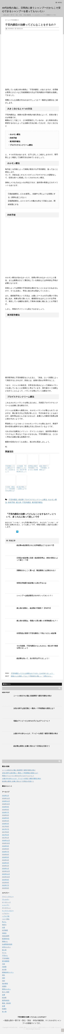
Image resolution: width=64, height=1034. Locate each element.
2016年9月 (5, 846)
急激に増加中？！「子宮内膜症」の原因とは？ (44, 467)
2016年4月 (5, 860)
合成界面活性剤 (7, 944)
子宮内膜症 (13, 500)
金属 (3, 1006)
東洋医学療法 (37, 502)
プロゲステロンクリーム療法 (35, 500)
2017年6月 (5, 832)
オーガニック (6, 902)
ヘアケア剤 (5, 916)
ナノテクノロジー (8, 910)
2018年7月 (5, 812)
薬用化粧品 (5, 1000)
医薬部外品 (5, 938)
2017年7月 (5, 829)
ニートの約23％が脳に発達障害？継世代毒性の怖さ (32, 696)
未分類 (4, 969)
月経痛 (4, 967)
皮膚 (3, 995)
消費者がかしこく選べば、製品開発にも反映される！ (36, 570)
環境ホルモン (6, 989)
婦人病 (4, 950)
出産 (3, 927)
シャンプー (5, 905)
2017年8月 (5, 826)
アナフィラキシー (8, 896)
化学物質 (5, 930)
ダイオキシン (6, 908)
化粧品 (4, 933)
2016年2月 (5, 865)
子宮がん (5, 955)
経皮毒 (21, 500)
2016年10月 (6, 843)
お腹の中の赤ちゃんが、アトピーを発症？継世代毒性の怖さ (35, 733)
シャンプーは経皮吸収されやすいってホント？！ (35, 595)
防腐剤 (4, 1009)
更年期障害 (5, 961)
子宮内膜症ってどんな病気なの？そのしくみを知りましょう (10, 468)
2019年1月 (5, 795)
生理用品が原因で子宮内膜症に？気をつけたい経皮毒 (33, 467)
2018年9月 (5, 807)
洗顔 (3, 981)
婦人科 (18, 502)
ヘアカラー (5, 913)
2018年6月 (5, 815)
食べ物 (4, 1011)
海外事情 (5, 983)
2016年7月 (5, 851)
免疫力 (4, 924)
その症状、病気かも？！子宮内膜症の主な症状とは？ (10, 488)
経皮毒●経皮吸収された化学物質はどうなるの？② (35, 545)
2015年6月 (5, 888)
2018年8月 (5, 809)
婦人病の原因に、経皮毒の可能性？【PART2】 (34, 608)
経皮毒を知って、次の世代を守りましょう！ (33, 658)
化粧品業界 (5, 936)
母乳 (3, 975)
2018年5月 (5, 818)
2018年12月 (6, 798)
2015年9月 (5, 879)
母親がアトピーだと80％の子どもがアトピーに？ (31, 721)
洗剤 (3, 978)
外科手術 (11, 502)
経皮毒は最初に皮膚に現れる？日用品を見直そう (31, 746)
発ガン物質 (5, 992)
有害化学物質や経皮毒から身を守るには (31, 583)
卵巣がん (5, 941)
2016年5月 (5, 857)
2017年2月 (5, 835)
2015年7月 (5, 885)
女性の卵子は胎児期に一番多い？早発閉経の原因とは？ (34, 708)
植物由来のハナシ (8, 972)
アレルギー (5, 899)
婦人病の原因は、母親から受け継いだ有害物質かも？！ (37, 621)
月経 (3, 964)
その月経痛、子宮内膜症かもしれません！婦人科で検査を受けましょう (21, 468)
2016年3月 (5, 863)
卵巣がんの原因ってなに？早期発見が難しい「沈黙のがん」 (32, 676)
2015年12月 (6, 871)
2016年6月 (5, 854)
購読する (7, 684)
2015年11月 (6, 874)
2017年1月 (5, 837)
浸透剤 (4, 986)
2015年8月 (5, 882)
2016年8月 (5, 849)
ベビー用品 (5, 919)
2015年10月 (6, 877)
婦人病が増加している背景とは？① (21, 488)
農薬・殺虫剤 (6, 1003)
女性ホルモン (6, 947)
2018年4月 (5, 821)
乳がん (4, 922)
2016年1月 (5, 868)
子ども (4, 953)
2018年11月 (6, 801)
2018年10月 (6, 804)
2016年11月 (6, 840)
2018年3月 (5, 823)
